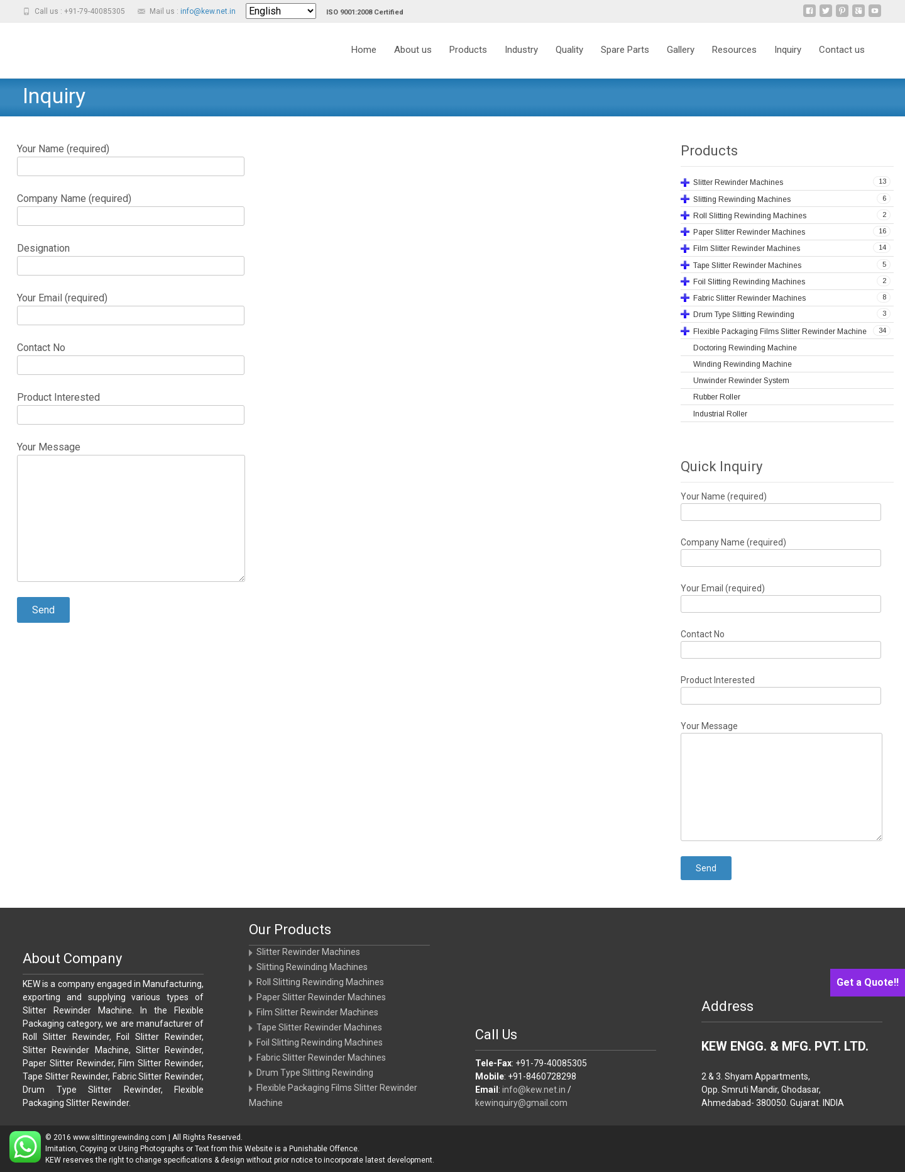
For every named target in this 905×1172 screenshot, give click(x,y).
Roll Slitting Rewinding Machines (320, 982)
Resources (734, 49)
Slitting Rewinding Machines (312, 967)
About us (413, 49)
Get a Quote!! (867, 982)
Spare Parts (625, 49)
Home (363, 49)
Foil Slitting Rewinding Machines (319, 1042)
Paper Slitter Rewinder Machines (321, 997)
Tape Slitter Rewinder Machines (319, 1027)
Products (468, 49)
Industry (521, 49)
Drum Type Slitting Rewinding (314, 1073)
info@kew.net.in (208, 11)
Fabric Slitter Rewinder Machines (321, 1057)
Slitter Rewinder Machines (308, 952)
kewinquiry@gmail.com (521, 1103)
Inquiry (787, 49)
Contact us (842, 49)
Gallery (680, 49)
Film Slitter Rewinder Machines (317, 1012)
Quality (569, 49)
